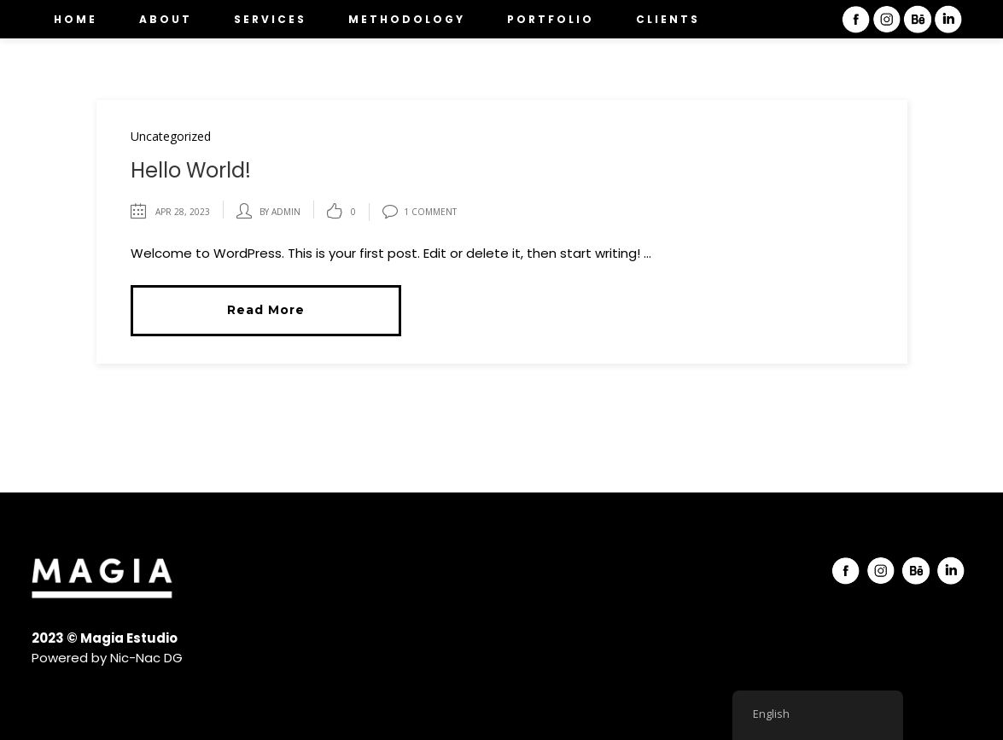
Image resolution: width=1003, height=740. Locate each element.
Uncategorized (171, 136)
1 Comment (419, 212)
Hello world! (191, 170)
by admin (279, 212)
